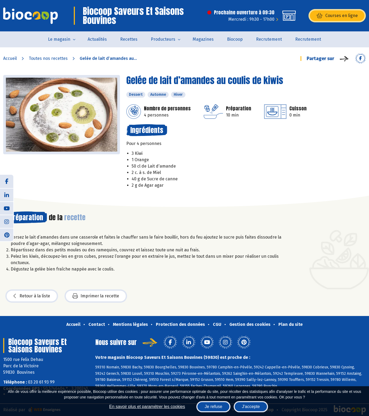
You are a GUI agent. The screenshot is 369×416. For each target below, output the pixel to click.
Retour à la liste (31, 296)
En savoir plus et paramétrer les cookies (147, 406)
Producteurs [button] (163, 39)
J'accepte (251, 406)
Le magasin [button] (59, 39)
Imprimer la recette (95, 296)
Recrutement (269, 39)
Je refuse (213, 406)
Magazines (203, 39)
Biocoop (235, 39)
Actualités (97, 39)
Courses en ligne (337, 15)
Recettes (128, 39)
